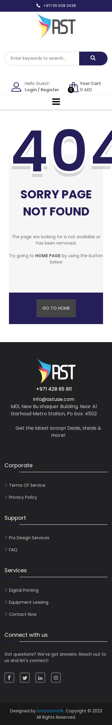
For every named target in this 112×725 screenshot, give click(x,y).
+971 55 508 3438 (59, 5)
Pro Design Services (29, 538)
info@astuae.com (53, 399)
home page (48, 256)
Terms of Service (27, 485)
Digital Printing (24, 590)
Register (50, 90)
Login (31, 90)
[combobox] (41, 58)
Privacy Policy (23, 497)
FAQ (13, 550)
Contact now (22, 614)
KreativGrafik (50, 711)
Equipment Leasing (28, 602)
